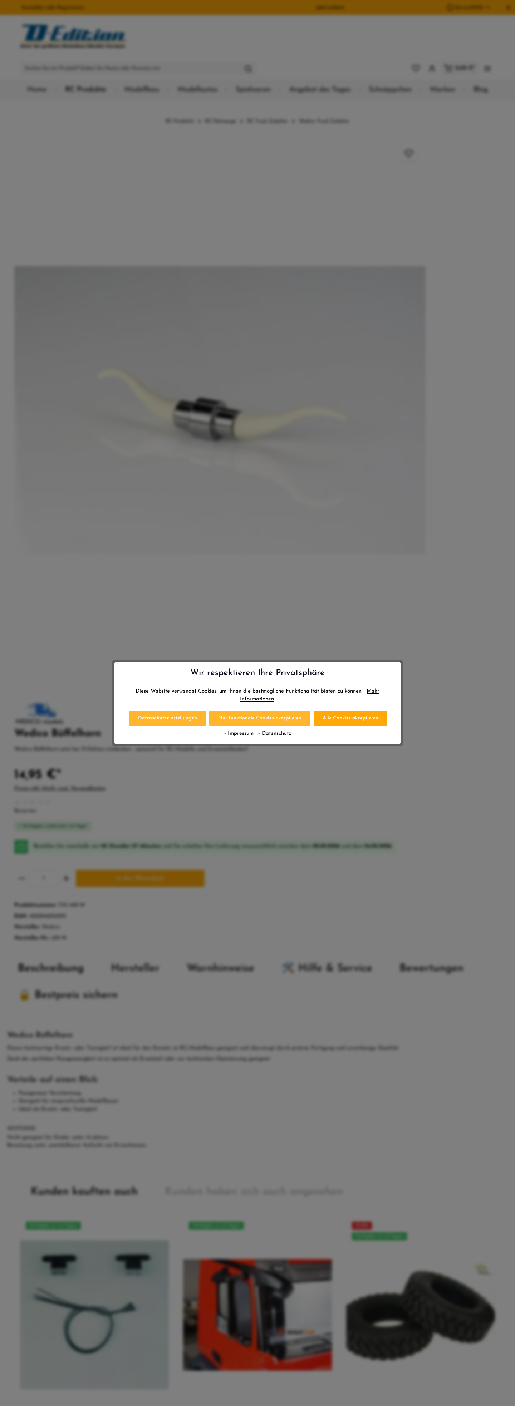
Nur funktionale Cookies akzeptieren (259, 718)
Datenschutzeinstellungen (167, 718)
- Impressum (239, 733)
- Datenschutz (274, 733)
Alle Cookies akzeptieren (350, 718)
